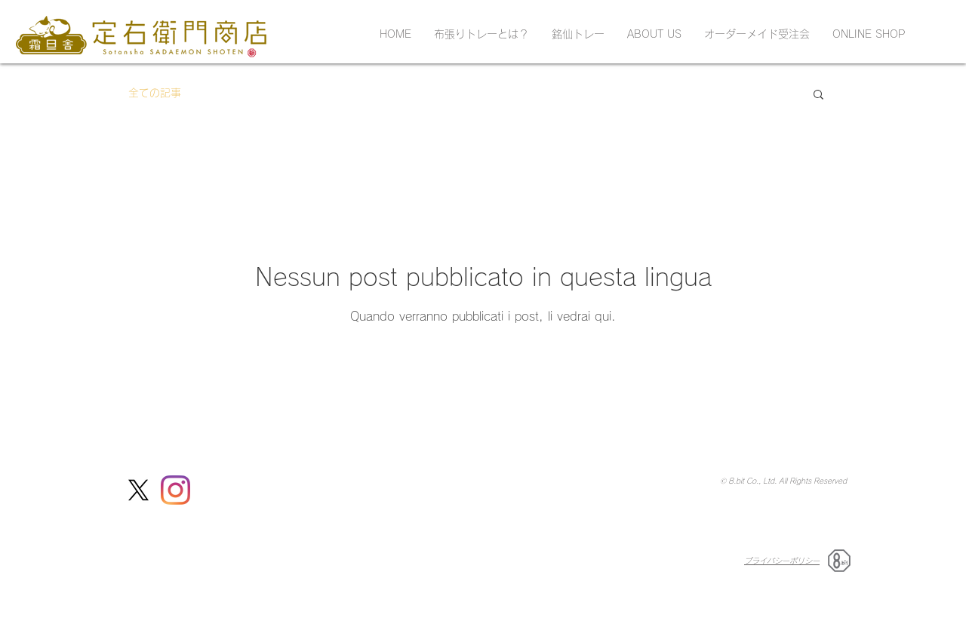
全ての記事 (154, 93)
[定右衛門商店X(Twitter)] (138, 490)
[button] (818, 95)
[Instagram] (175, 490)
